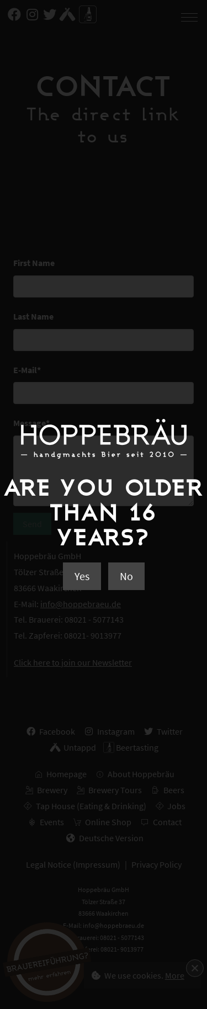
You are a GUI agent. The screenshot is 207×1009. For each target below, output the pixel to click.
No (126, 576)
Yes (82, 576)
